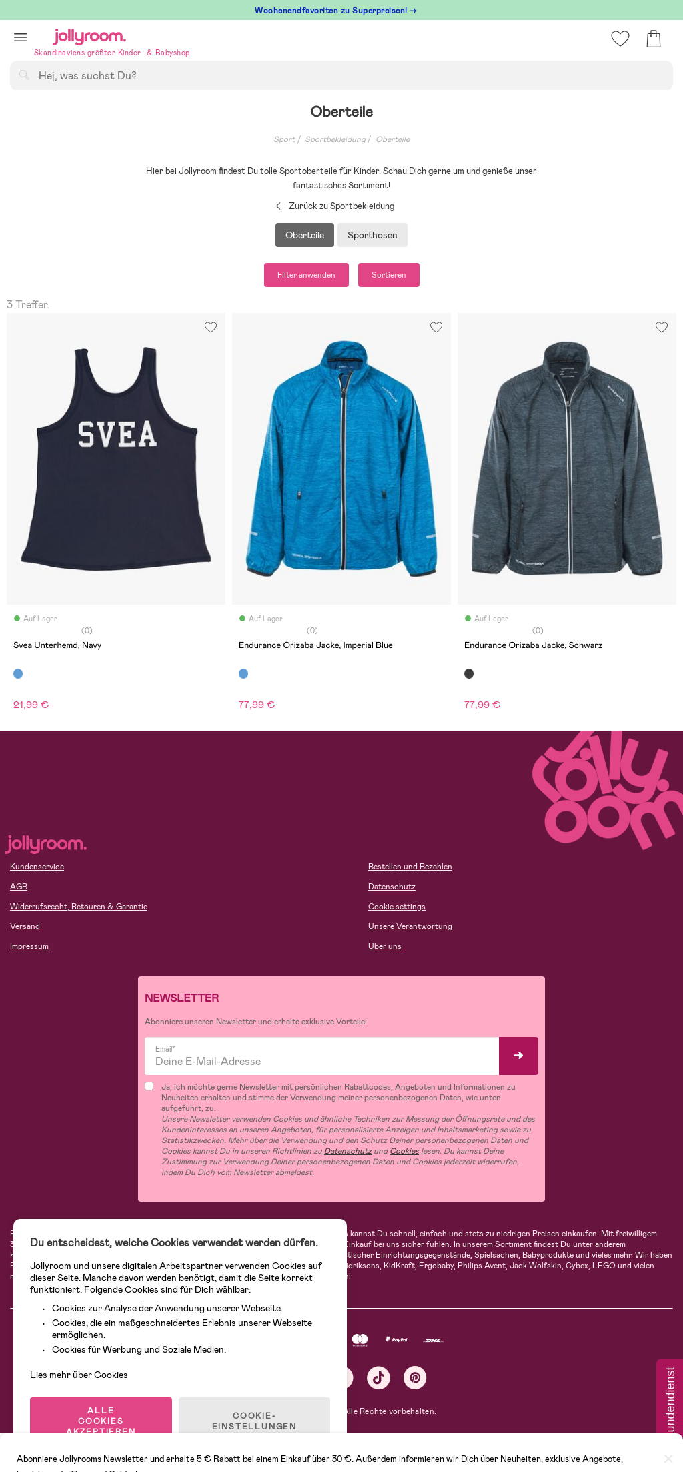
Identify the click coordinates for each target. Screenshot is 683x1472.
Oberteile (393, 139)
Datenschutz (392, 886)
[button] (20, 37)
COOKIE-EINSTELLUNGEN (254, 1421)
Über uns (385, 946)
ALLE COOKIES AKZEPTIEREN (101, 1421)
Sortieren (389, 275)
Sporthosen (373, 235)
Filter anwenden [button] (306, 275)
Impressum (29, 946)
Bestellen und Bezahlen (410, 866)
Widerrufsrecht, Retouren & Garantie (78, 906)
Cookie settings (397, 906)
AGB (18, 886)
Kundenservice (37, 866)
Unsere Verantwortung (410, 926)
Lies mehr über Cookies (79, 1375)
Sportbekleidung (335, 139)
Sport (284, 139)
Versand (25, 926)
